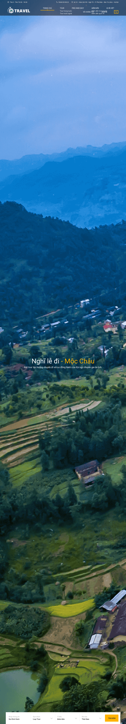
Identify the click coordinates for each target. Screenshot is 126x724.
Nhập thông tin (14, 717)
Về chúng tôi (110, 10)
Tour (58, 10)
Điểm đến (84, 10)
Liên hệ (106, 16)
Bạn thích (36, 717)
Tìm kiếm (111, 718)
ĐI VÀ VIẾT (96, 10)
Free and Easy (71, 10)
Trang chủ (46, 10)
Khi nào (84, 717)
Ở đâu (59, 717)
